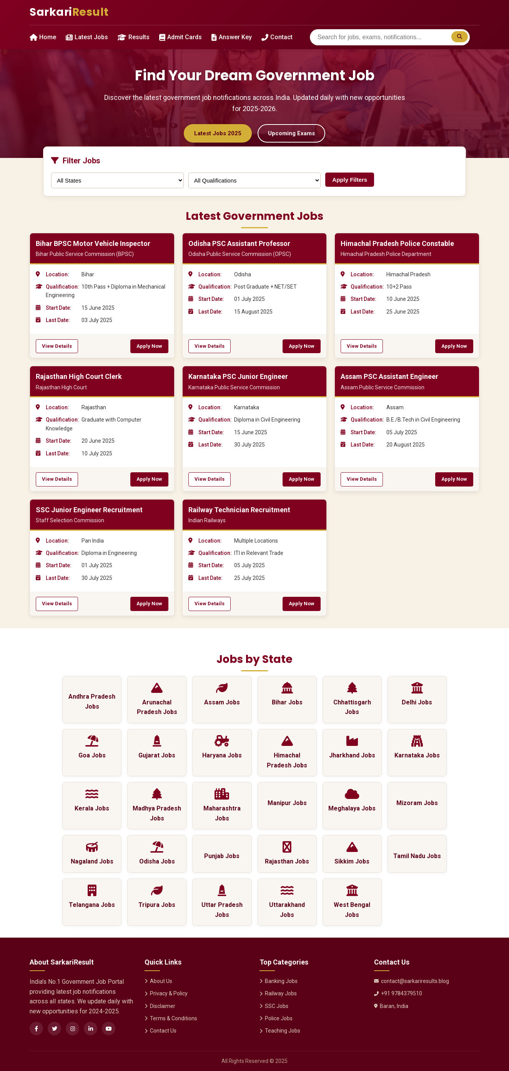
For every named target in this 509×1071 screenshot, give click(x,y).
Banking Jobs (278, 981)
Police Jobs (276, 1018)
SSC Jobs (273, 1006)
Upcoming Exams (291, 133)
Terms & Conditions (171, 1018)
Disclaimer (160, 1006)
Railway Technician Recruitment (239, 510)
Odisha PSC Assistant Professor (239, 243)
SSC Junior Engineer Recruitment (89, 510)
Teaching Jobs (279, 1031)
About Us (158, 981)
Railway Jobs (278, 993)
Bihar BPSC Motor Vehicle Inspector (93, 243)
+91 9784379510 (398, 993)
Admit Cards (180, 37)
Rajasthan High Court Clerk (79, 376)
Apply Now (149, 346)
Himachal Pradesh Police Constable (397, 243)
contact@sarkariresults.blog (411, 981)
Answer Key (231, 37)
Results (134, 37)
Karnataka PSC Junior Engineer (238, 376)
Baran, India (391, 1006)
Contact (277, 37)
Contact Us (160, 1031)
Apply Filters (349, 179)
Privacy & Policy (166, 993)
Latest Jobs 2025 (217, 133)
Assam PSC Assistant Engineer (389, 376)
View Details (57, 346)
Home (43, 37)
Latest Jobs (87, 37)
